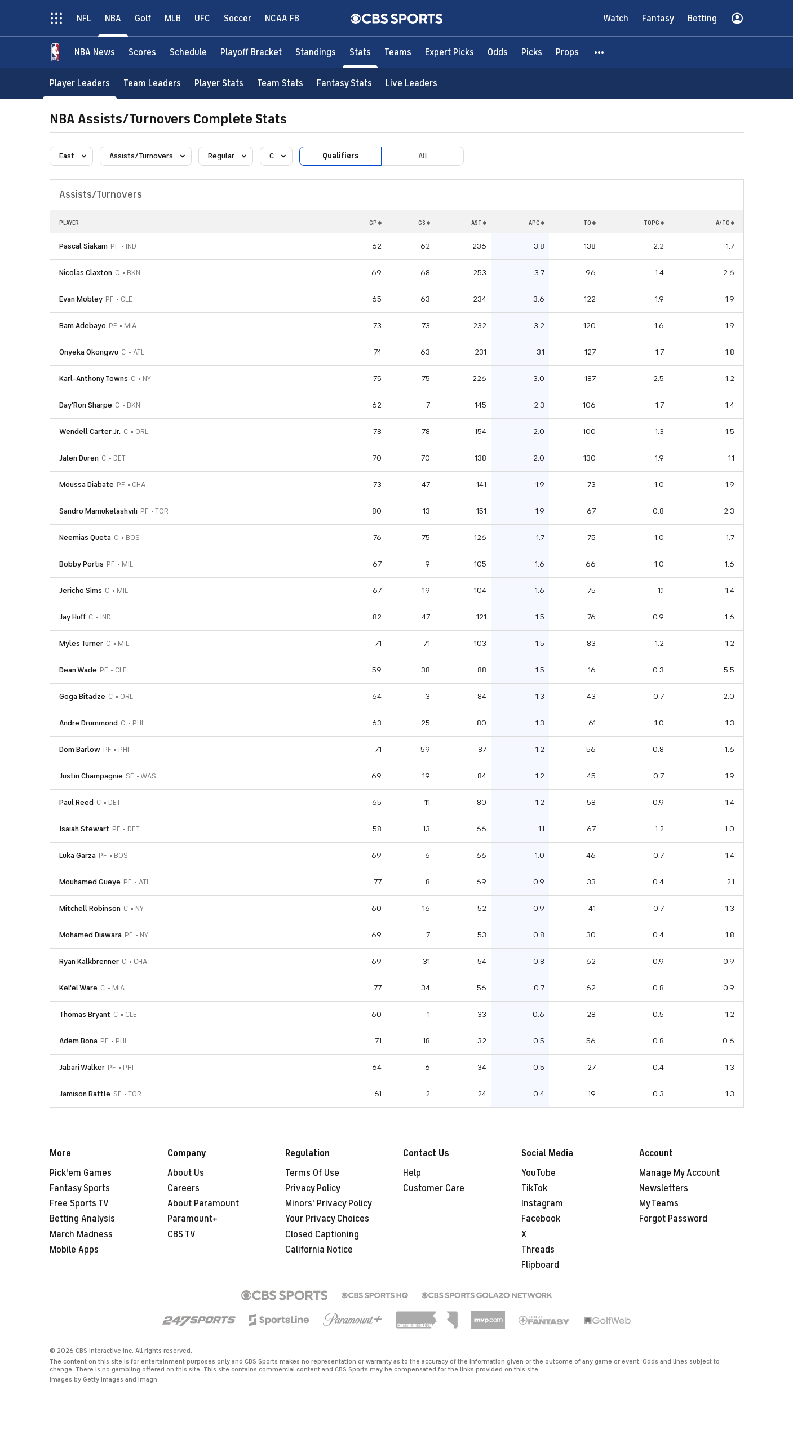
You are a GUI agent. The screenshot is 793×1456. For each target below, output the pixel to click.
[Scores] (142, 52)
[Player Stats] (219, 83)
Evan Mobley (81, 299)
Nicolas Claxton (85, 272)
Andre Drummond (88, 723)
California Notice (319, 1249)
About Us (185, 1173)
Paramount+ (192, 1218)
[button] (600, 52)
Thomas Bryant (84, 1014)
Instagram (542, 1203)
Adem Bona (78, 1041)
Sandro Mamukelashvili (98, 511)
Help (412, 1173)
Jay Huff (72, 617)
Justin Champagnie (91, 776)
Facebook (540, 1218)
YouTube (538, 1173)
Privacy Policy (312, 1188)
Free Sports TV (79, 1203)
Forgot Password (673, 1218)
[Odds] (498, 52)
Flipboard (540, 1265)
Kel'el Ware (78, 988)
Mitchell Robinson (90, 908)
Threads (538, 1249)
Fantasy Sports (80, 1188)
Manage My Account (679, 1173)
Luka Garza (77, 855)
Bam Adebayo (82, 325)
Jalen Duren (79, 458)
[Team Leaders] (152, 83)
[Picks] (532, 52)
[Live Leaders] (411, 83)
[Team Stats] (280, 83)
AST (478, 223)
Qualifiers (340, 156)
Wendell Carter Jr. (90, 431)
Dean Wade (78, 670)
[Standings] (316, 52)
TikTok (534, 1188)
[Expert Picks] (449, 52)
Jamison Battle (84, 1094)
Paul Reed (76, 802)
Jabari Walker (82, 1067)
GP (375, 223)
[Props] (567, 52)
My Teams (659, 1203)
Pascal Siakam (83, 246)
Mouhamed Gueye (90, 882)
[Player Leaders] (80, 83)
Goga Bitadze (82, 696)
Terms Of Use (312, 1173)
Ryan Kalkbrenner (89, 961)
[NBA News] (95, 52)
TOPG (654, 223)
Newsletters (663, 1188)
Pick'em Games (81, 1173)
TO (589, 223)
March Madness (81, 1234)
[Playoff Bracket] (251, 52)
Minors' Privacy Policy (328, 1203)
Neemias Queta (85, 537)
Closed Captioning (322, 1234)
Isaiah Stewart (84, 829)
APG (536, 223)
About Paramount (203, 1203)
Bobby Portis (81, 564)
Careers (183, 1188)
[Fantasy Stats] (344, 83)
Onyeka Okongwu (88, 352)
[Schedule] (188, 52)
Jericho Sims (80, 590)
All (422, 156)
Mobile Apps (74, 1249)
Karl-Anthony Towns (93, 378)
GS (424, 223)
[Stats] (360, 52)
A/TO (725, 223)
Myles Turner (81, 643)
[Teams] (398, 52)
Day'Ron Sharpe (85, 405)
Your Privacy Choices (327, 1218)
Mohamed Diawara (90, 935)
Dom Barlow (79, 749)
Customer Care (433, 1188)
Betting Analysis (82, 1218)
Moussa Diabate (86, 484)
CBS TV (181, 1234)
